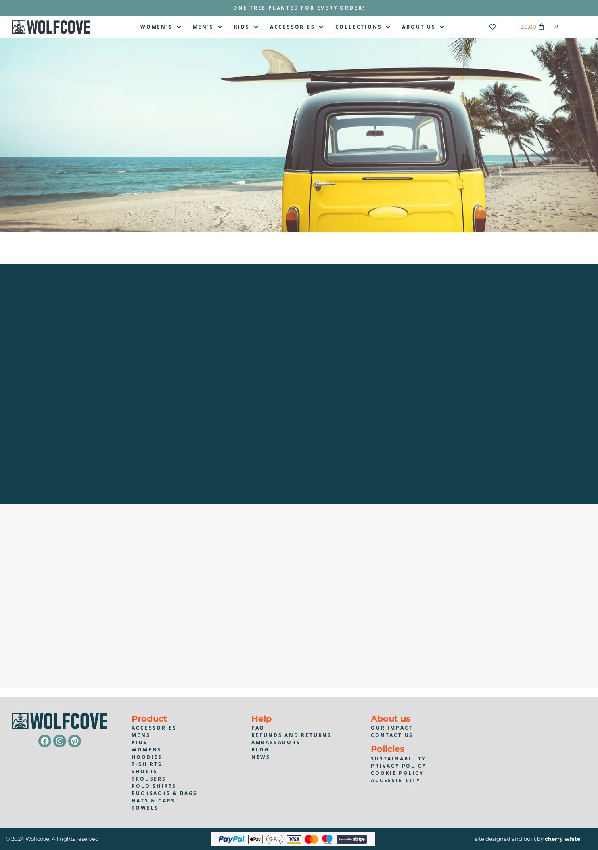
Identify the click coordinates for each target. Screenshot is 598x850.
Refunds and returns (291, 735)
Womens (146, 749)
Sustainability (398, 758)
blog (260, 749)
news (260, 756)
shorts (145, 771)
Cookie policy (397, 773)
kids (139, 742)
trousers (149, 778)
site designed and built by (527, 838)
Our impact (392, 727)
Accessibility (395, 780)
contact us (392, 735)
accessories (154, 727)
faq (258, 727)
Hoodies (147, 756)
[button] (556, 27)
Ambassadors (276, 742)
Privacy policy (398, 765)
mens (141, 735)
